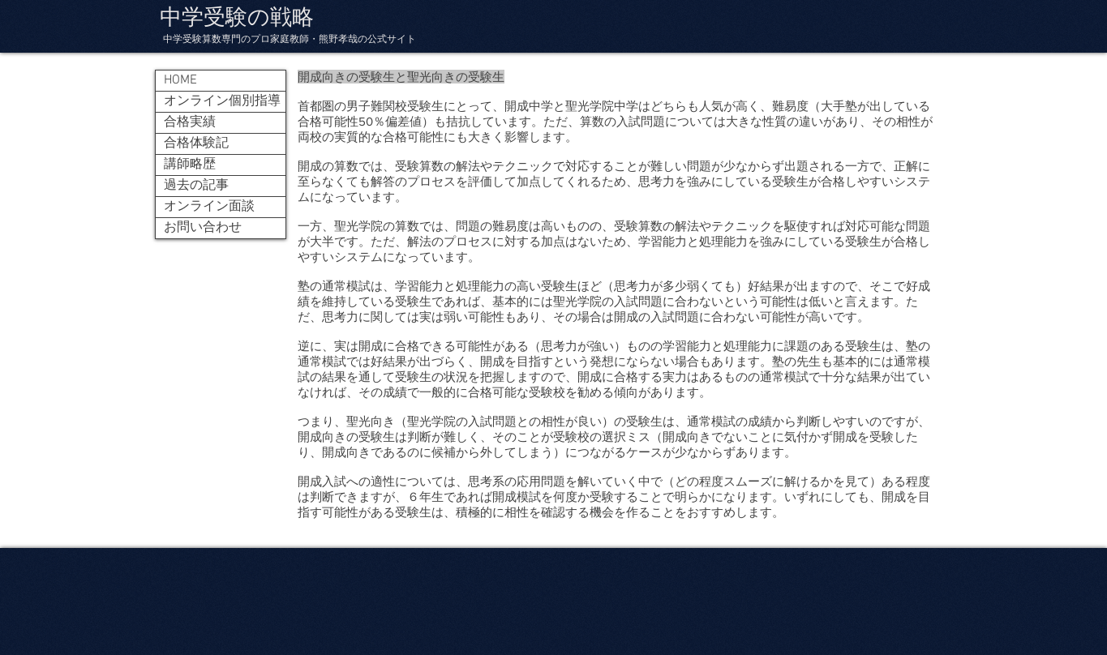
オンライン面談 (209, 207)
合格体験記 (196, 143)
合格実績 (190, 122)
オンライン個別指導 (222, 101)
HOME (180, 80)
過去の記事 (196, 186)
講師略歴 (190, 164)
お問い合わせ (203, 228)
